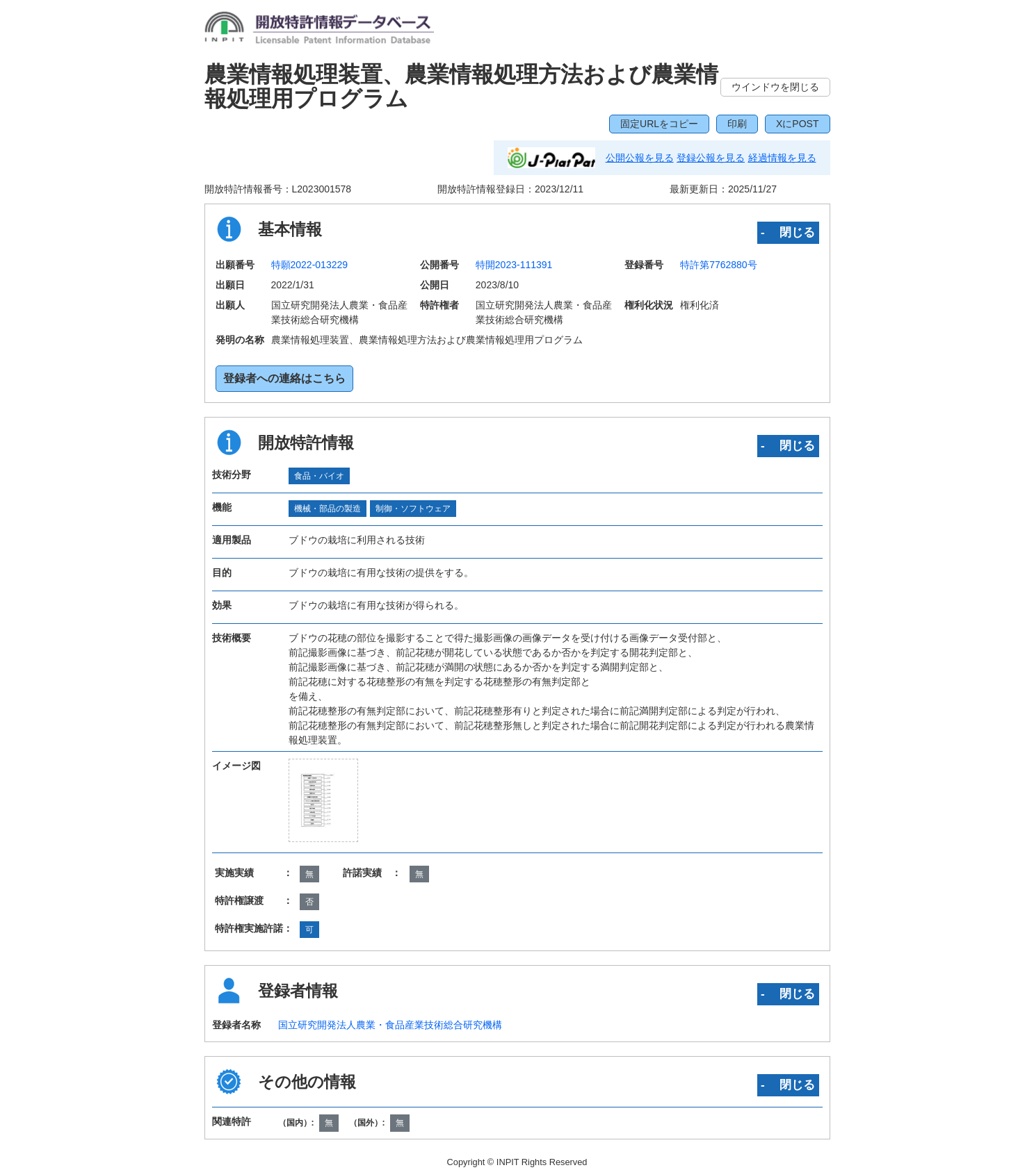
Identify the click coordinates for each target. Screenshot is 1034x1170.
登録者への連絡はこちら (284, 378)
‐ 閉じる (788, 232)
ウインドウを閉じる (775, 86)
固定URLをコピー (659, 123)
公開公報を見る (640, 157)
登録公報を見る (711, 157)
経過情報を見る (782, 157)
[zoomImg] (323, 800)
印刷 (737, 123)
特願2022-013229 (309, 264)
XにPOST (797, 123)
